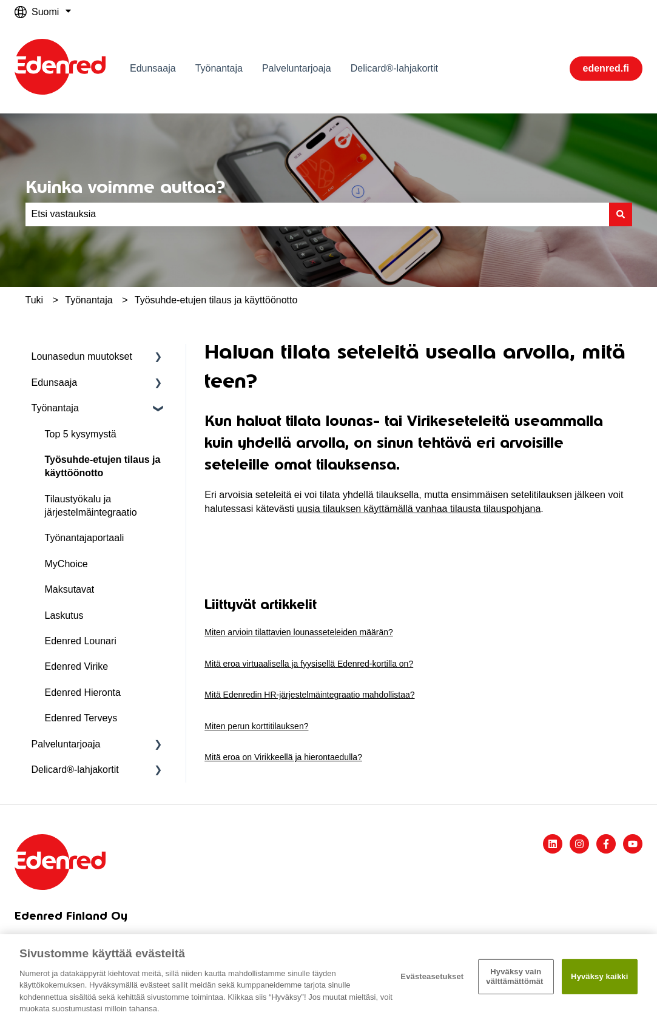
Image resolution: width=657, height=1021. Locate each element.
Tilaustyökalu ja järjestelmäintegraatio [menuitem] (91, 505)
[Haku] (620, 214)
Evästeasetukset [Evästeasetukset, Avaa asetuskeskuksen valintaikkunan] (431, 976)
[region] (328, 977)
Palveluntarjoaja (296, 68)
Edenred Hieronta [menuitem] (83, 692)
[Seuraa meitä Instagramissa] (579, 844)
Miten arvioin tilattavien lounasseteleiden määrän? (298, 632)
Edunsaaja (153, 68)
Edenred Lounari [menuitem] (80, 641)
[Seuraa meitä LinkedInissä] (552, 844)
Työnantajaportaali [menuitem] (84, 538)
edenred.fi (606, 68)
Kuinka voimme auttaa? (125, 186)
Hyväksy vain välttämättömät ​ (515, 976)
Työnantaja (219, 68)
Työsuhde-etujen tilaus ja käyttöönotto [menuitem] (103, 466)
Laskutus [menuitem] (64, 615)
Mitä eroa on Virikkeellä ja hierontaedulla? (283, 757)
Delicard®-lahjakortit (394, 68)
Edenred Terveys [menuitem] (81, 718)
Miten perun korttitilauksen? (256, 726)
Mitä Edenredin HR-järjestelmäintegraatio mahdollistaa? (309, 694)
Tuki (34, 300)
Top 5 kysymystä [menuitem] (80, 434)
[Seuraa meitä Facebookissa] (606, 844)
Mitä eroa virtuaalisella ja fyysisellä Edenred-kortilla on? (308, 664)
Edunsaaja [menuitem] (55, 382)
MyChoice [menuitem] (66, 564)
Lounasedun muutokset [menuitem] (82, 356)
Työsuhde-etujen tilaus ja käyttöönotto (216, 300)
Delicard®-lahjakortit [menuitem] (75, 769)
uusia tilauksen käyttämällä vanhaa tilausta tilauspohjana (419, 509)
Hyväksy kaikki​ (599, 976)
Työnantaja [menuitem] (55, 408)
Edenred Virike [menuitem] (77, 666)
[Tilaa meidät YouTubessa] (632, 844)
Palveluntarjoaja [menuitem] (66, 744)
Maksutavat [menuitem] (70, 589)
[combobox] (317, 214)
